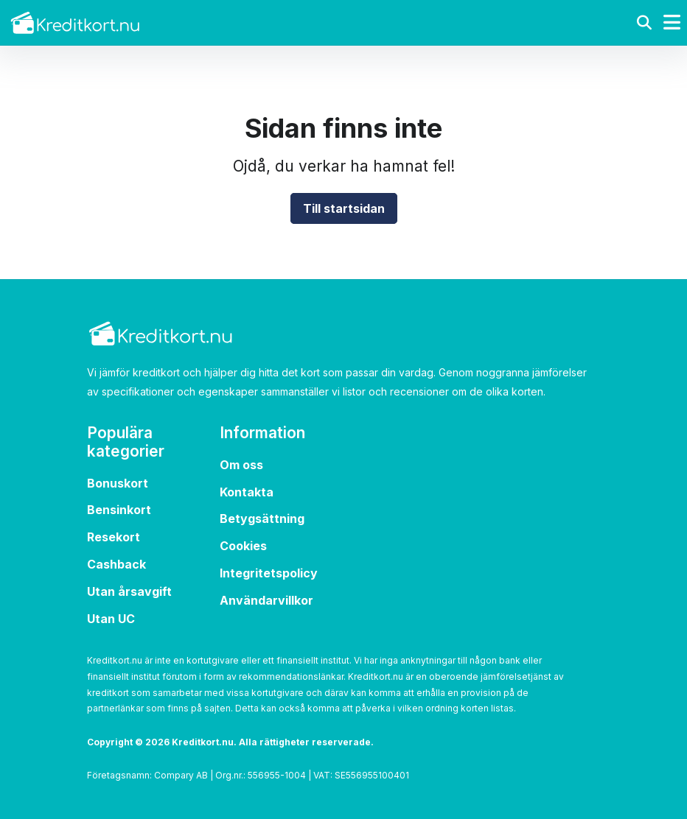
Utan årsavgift (129, 591)
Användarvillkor (266, 600)
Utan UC (111, 618)
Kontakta (246, 492)
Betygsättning (262, 518)
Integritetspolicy (269, 573)
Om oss (241, 464)
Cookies (243, 545)
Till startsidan (344, 208)
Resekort (113, 537)
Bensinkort (119, 509)
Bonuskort (117, 483)
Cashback (116, 564)
